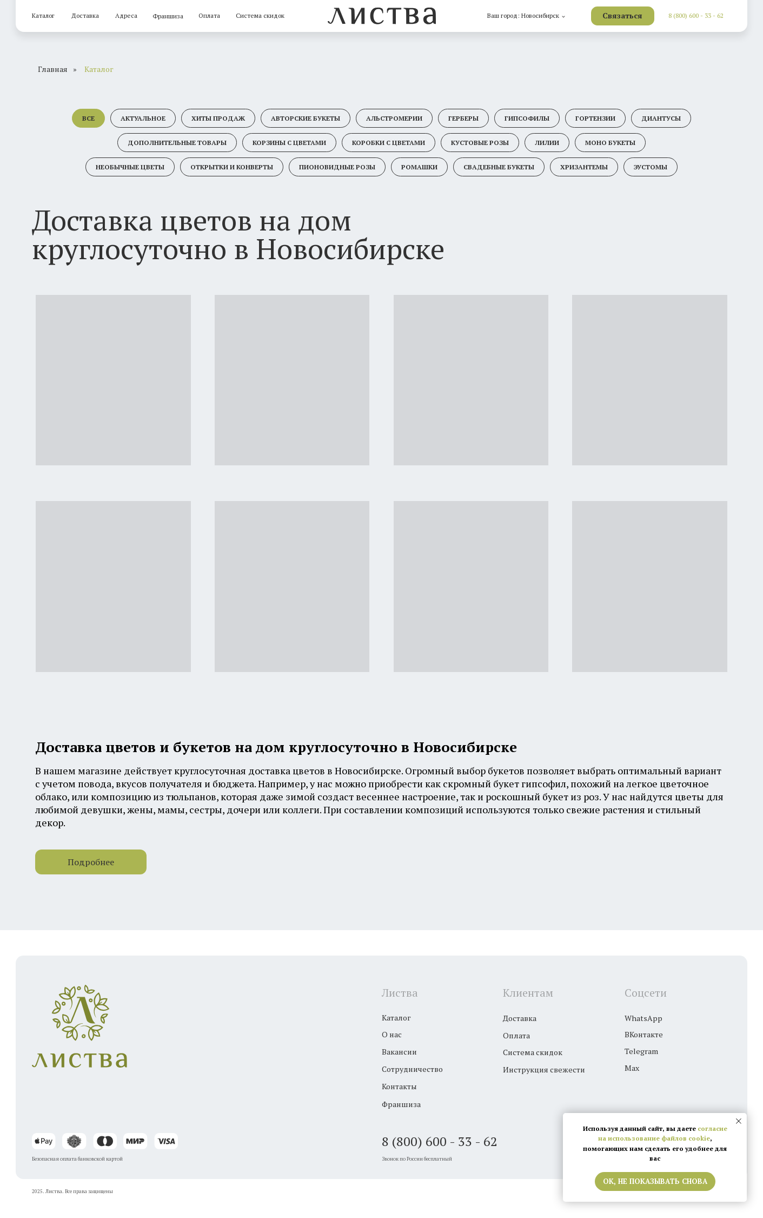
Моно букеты (610, 143)
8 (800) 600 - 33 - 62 (696, 15)
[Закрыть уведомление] (738, 1121)
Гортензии (595, 118)
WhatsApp (643, 1018)
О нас (392, 1034)
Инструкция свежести (544, 1069)
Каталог (43, 15)
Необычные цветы (130, 167)
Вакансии (399, 1051)
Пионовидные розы (337, 167)
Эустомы (650, 167)
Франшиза (167, 16)
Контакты (399, 1086)
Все (88, 118)
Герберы (463, 118)
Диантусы (661, 118)
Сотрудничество (412, 1069)
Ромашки (419, 167)
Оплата (209, 15)
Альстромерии (394, 118)
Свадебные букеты (498, 167)
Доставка (85, 15)
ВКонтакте (644, 1034)
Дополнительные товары (177, 143)
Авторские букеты (305, 118)
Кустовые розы (480, 143)
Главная (53, 69)
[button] (623, 15)
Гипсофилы (527, 118)
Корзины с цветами (289, 143)
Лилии (547, 143)
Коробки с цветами (388, 143)
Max (632, 1068)
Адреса (126, 15)
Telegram (641, 1051)
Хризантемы (584, 167)
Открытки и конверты (231, 167)
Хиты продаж (218, 118)
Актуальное (143, 118)
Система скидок (260, 15)
